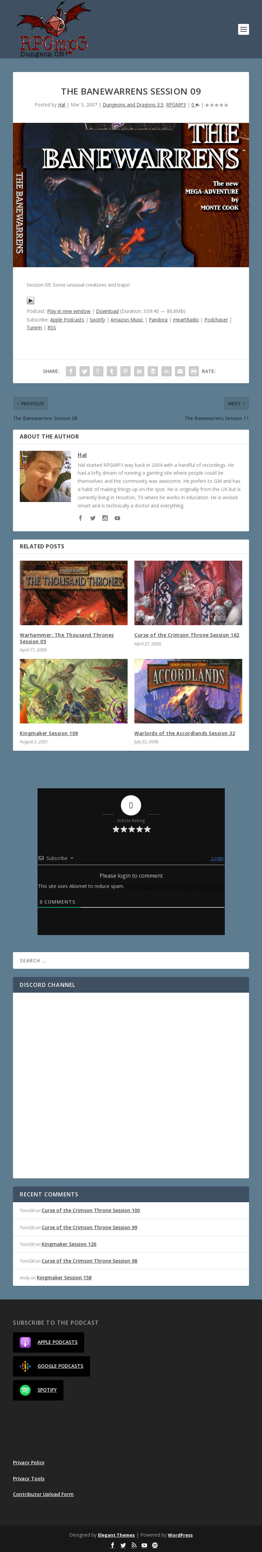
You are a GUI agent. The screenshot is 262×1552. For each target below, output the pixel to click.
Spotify (97, 319)
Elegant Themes (116, 1535)
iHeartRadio (186, 319)
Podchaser (216, 319)
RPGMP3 (176, 104)
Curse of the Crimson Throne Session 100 (91, 1210)
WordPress (180, 1535)
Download (107, 311)
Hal (61, 104)
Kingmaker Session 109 (49, 733)
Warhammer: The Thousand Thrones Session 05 (67, 638)
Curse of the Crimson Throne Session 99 (89, 1227)
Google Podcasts (51, 1366)
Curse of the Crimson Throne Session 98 (89, 1261)
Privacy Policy (29, 1462)
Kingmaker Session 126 (69, 1244)
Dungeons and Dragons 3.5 (133, 104)
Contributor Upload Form (43, 1494)
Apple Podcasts (67, 319)
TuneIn (34, 327)
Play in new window (68, 311)
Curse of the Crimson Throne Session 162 (186, 635)
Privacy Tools (28, 1478)
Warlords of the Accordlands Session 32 (184, 733)
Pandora (158, 319)
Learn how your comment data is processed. (175, 886)
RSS (51, 327)
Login (217, 858)
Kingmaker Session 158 (64, 1277)
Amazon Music (127, 319)
